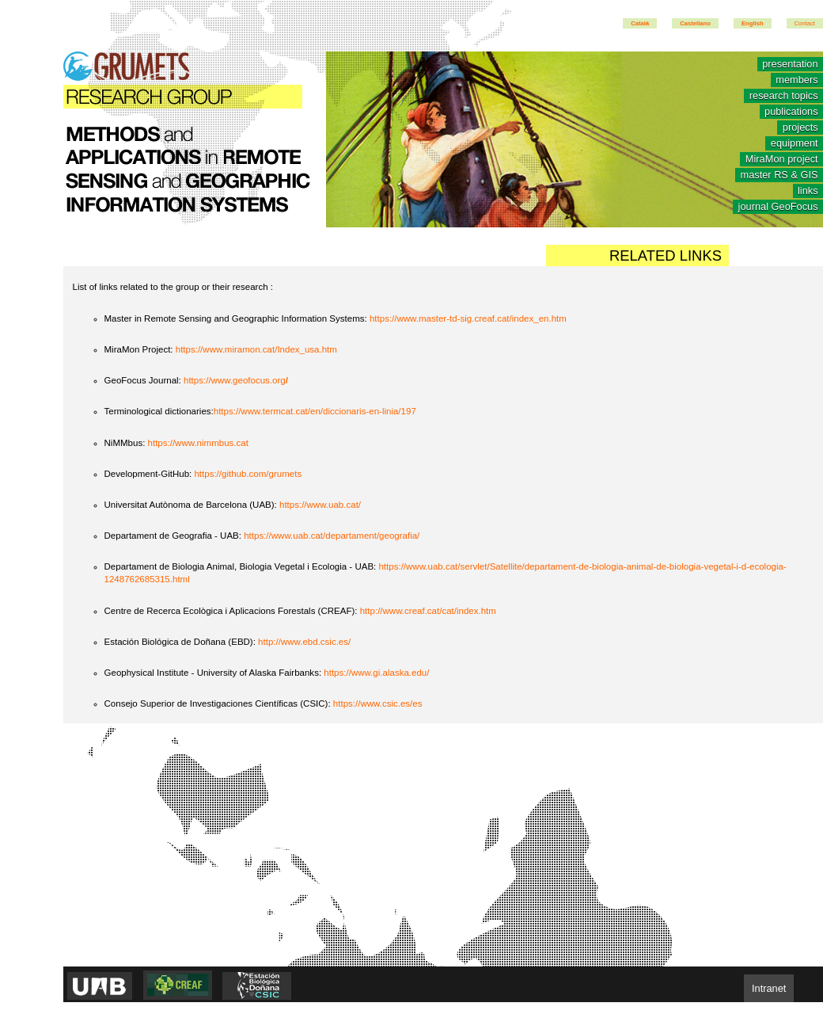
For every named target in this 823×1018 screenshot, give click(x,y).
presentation (789, 65)
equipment (794, 144)
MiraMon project (781, 160)
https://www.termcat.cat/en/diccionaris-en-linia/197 (315, 411)
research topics (783, 96)
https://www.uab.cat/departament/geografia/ (331, 535)
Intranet (769, 988)
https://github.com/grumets (248, 473)
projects (800, 128)
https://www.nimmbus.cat (198, 443)
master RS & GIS (778, 175)
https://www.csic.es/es (378, 703)
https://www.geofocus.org (236, 380)
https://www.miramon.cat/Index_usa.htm (256, 349)
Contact (805, 23)
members (796, 80)
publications (791, 112)
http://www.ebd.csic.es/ (304, 641)
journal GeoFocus (778, 207)
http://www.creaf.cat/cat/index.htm (428, 611)
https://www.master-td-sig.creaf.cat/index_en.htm (468, 318)
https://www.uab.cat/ (320, 504)
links (808, 191)
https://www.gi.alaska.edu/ (376, 672)
